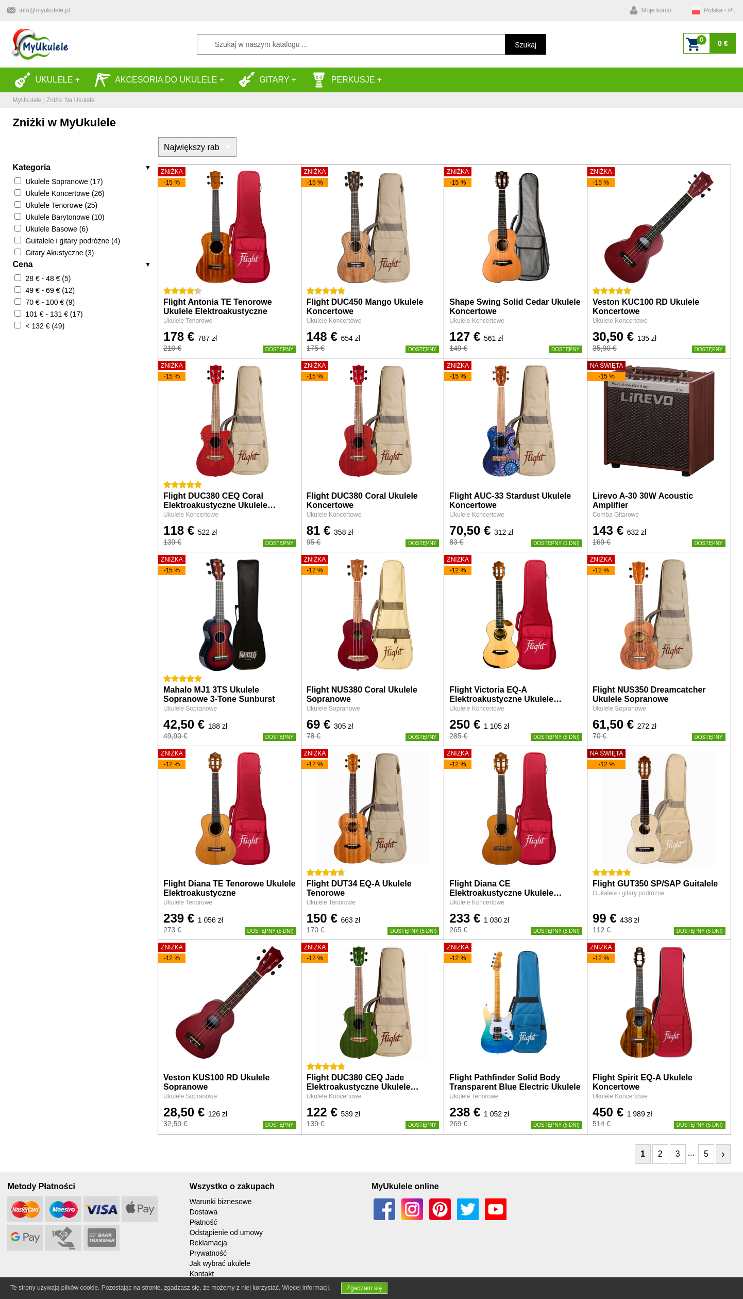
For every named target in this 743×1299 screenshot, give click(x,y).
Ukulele (43, 80)
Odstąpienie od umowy (226, 1232)
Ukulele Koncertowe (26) (64, 193)
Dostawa (203, 1212)
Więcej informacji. (306, 1287)
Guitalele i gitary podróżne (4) (72, 241)
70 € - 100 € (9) (50, 302)
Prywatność (208, 1253)
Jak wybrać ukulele (220, 1263)
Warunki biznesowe (221, 1201)
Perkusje (343, 80)
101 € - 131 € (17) (53, 314)
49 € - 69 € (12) (50, 290)
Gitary (264, 80)
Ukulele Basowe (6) (56, 229)
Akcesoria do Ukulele (155, 80)
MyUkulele (26, 100)
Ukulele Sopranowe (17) (64, 181)
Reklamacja (208, 1243)
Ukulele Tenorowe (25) (61, 205)
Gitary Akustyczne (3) (59, 253)
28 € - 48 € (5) (48, 278)
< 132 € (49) (44, 326)
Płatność (203, 1222)
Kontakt (202, 1274)
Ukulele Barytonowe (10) (64, 217)
